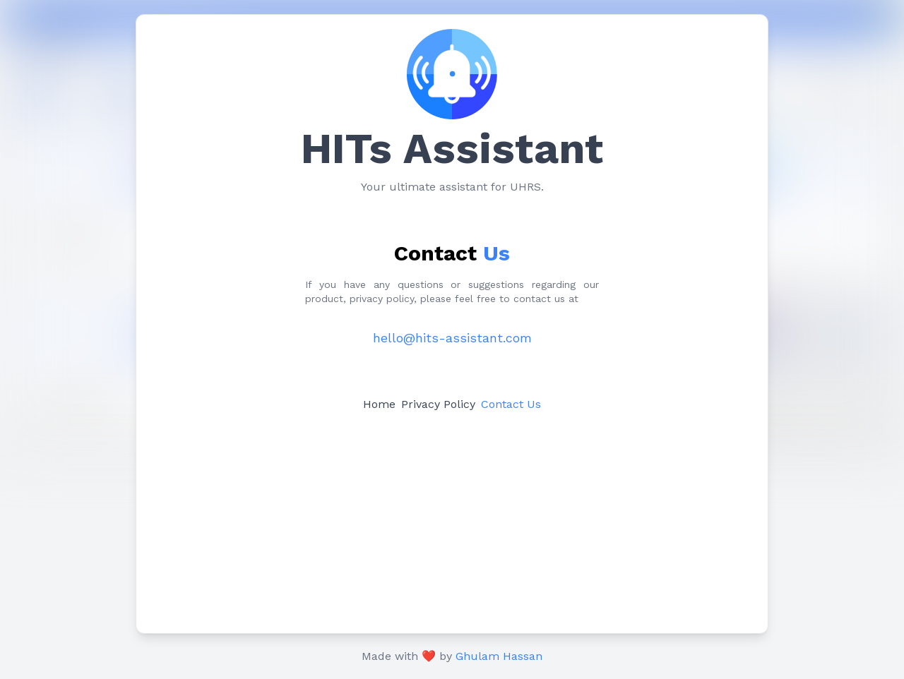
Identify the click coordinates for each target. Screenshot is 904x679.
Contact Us (511, 404)
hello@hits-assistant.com (452, 337)
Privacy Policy (438, 404)
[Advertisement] (452, 520)
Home (379, 404)
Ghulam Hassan (499, 656)
